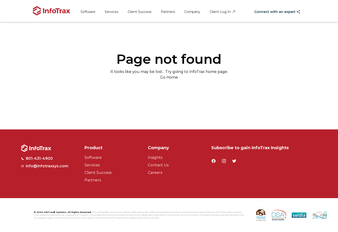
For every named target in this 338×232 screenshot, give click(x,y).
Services (111, 12)
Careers (155, 172)
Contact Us (158, 165)
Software (88, 12)
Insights (155, 157)
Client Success (139, 12)
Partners (168, 12)
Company (192, 12)
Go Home (169, 77)
